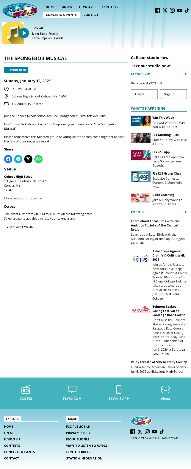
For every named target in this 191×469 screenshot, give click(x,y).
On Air (67, 7)
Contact (91, 15)
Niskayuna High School (167, 371)
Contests (110, 7)
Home (50, 7)
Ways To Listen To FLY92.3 (87, 446)
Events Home (18, 69)
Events (137, 212)
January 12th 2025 (22, 227)
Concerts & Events (61, 15)
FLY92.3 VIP (87, 7)
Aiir (176, 438)
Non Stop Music (45, 33)
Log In (139, 94)
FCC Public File (78, 427)
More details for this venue (23, 198)
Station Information (84, 458)
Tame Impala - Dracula (47, 38)
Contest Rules (78, 452)
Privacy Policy (78, 433)
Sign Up (170, 94)
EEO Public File (77, 439)
